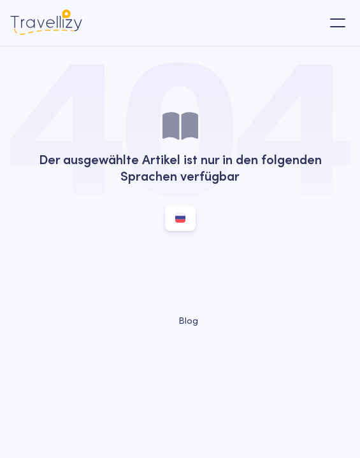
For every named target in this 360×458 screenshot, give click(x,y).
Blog (180, 320)
